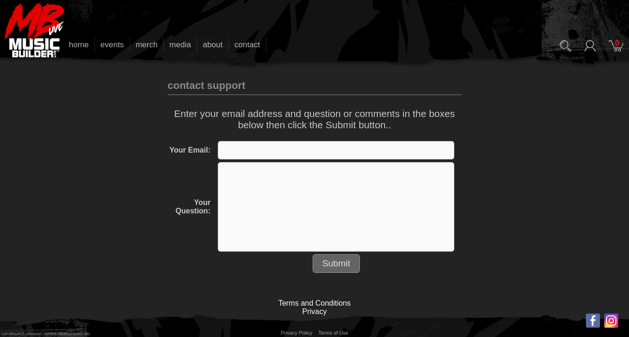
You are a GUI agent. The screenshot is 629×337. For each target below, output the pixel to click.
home (79, 44)
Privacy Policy (296, 333)
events (112, 44)
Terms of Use (333, 333)
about (213, 44)
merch (147, 44)
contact (247, 44)
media (180, 44)
